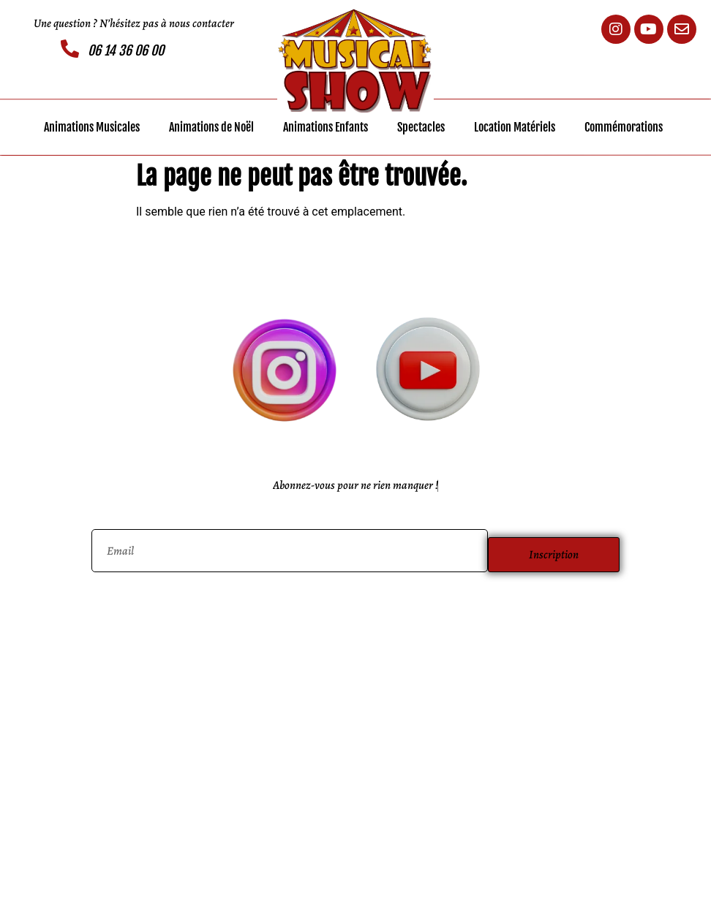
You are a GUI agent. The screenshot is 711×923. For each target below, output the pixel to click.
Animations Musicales (92, 127)
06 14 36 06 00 (126, 50)
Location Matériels (514, 127)
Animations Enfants (325, 127)
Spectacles (421, 127)
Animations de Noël (211, 127)
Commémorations (623, 127)
